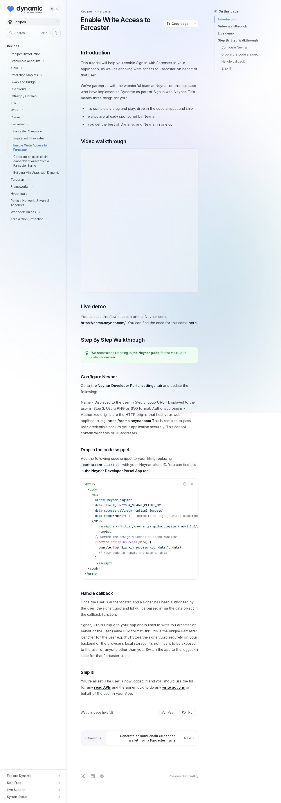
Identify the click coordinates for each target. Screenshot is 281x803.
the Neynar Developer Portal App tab (117, 471)
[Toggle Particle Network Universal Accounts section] (35, 203)
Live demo (226, 33)
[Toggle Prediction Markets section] (35, 75)
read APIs (102, 687)
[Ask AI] (192, 484)
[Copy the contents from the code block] (185, 484)
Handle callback (233, 61)
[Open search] (28, 33)
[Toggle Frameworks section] (35, 186)
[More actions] (194, 23)
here (193, 323)
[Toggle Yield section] (35, 68)
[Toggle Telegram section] (35, 179)
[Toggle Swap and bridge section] (35, 82)
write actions (173, 687)
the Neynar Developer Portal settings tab (126, 385)
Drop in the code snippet (240, 54)
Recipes (87, 11)
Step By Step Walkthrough (238, 40)
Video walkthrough (232, 26)
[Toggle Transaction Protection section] (35, 219)
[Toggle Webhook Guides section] (35, 212)
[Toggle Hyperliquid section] (35, 193)
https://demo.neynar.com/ (103, 323)
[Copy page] (177, 23)
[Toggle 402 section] (35, 103)
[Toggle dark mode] (54, 9)
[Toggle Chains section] (35, 117)
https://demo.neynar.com (129, 421)
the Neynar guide (146, 353)
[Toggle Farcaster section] (35, 124)
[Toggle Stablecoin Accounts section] (35, 61)
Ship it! (226, 68)
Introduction (227, 19)
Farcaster (105, 11)
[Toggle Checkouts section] (35, 89)
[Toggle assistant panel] (56, 33)
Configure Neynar (234, 47)
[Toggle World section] (35, 110)
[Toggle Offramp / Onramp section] (35, 96)
